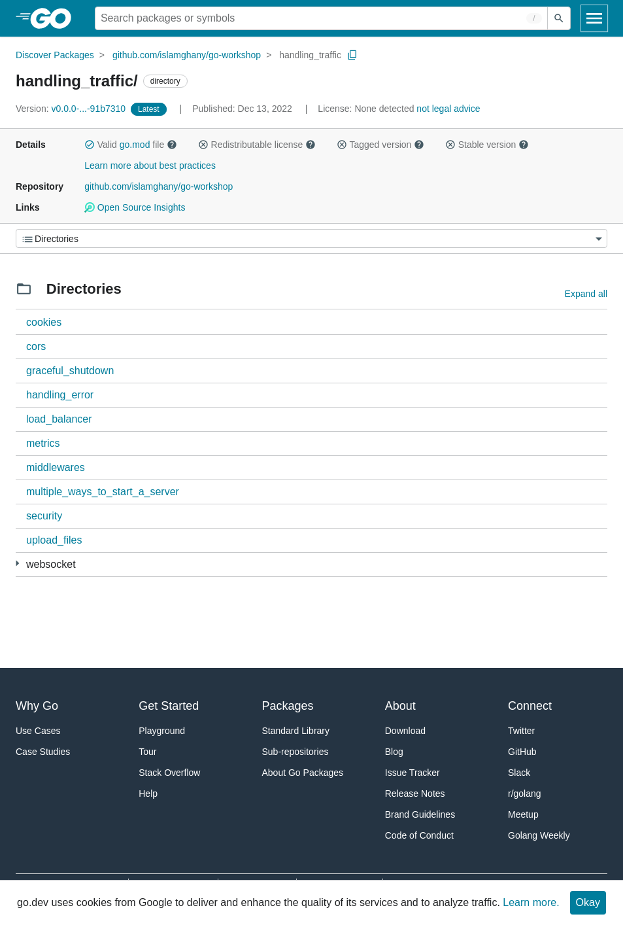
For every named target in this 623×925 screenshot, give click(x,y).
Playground (162, 730)
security (44, 515)
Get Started (169, 705)
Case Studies (43, 751)
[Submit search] (559, 18)
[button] (89, 144)
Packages (288, 705)
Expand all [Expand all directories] (586, 293)
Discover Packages (55, 55)
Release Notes (415, 793)
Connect (530, 705)
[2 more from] (17, 563)
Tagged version (380, 144)
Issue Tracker (412, 772)
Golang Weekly (539, 835)
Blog (394, 751)
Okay (588, 902)
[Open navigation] (594, 18)
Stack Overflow (169, 772)
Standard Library (296, 730)
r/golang (524, 793)
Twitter (521, 730)
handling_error (59, 394)
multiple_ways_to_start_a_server (102, 491)
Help (148, 793)
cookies (43, 322)
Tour (147, 751)
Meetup (523, 814)
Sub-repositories (295, 751)
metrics (43, 443)
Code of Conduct (419, 835)
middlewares (55, 467)
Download (405, 730)
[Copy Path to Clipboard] (352, 55)
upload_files (54, 540)
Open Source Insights (134, 207)
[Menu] (311, 238)
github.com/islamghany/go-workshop (186, 55)
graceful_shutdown (70, 370)
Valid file (130, 144)
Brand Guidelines (420, 814)
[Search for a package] (321, 18)
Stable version (487, 144)
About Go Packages (303, 772)
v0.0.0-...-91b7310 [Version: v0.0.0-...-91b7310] (72, 108)
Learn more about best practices (150, 165)
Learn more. (531, 902)
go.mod (135, 144)
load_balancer (59, 419)
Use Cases (38, 730)
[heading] (55, 18)
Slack (519, 772)
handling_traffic (310, 55)
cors (36, 346)
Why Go (37, 705)
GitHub (522, 751)
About (400, 705)
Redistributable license (257, 144)
